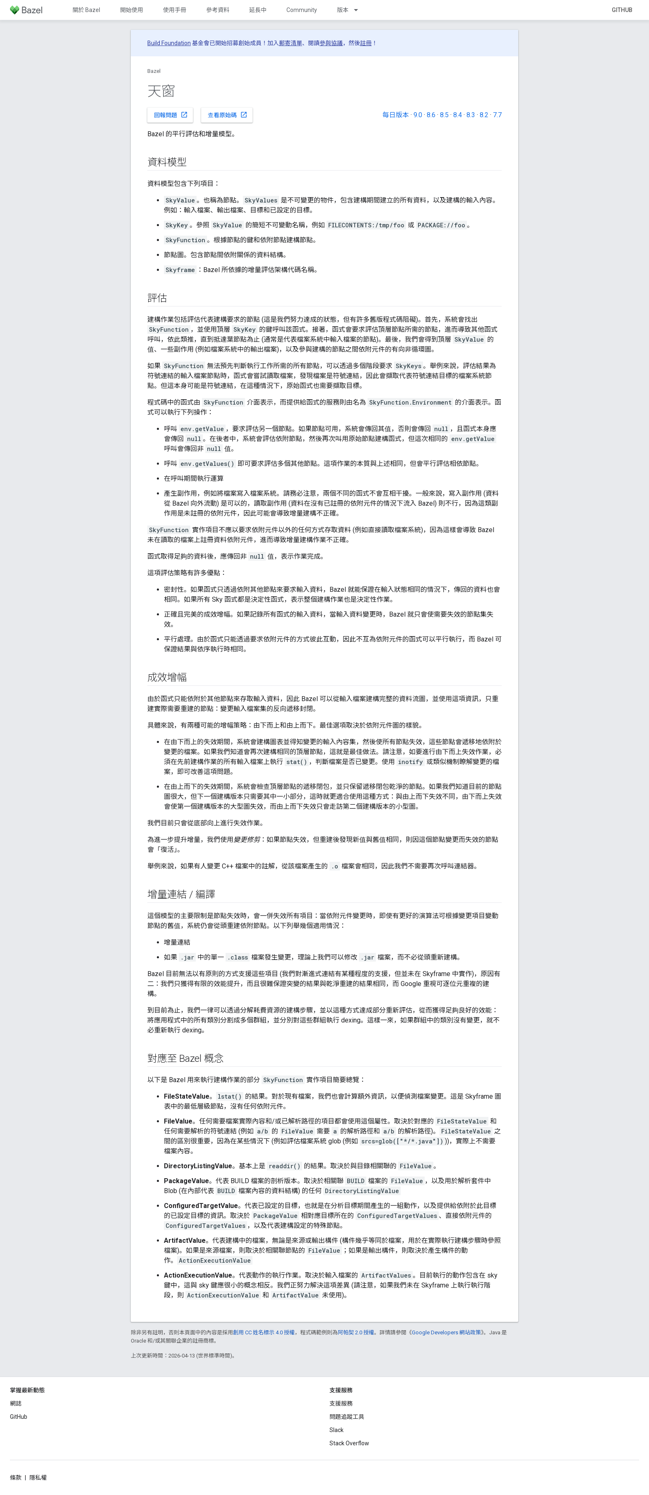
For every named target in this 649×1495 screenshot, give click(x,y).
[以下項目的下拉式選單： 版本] (360, 10)
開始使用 (131, 10)
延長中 (258, 10)
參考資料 (217, 10)
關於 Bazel (86, 10)
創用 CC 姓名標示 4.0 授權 (264, 1332)
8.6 (431, 115)
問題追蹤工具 (346, 1416)
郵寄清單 (290, 43)
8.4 (457, 115)
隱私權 (38, 1477)
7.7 (497, 115)
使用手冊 (174, 10)
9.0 (417, 115)
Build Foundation (169, 43)
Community (301, 10)
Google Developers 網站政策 (446, 1332)
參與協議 (331, 43)
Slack (336, 1430)
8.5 (444, 115)
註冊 (366, 43)
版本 (343, 10)
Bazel (154, 71)
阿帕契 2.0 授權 (356, 1332)
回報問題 (171, 114)
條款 (16, 1477)
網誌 (16, 1403)
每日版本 (395, 115)
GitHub (622, 10)
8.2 (484, 115)
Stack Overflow (349, 1443)
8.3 (470, 115)
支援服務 (341, 1403)
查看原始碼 (228, 114)
